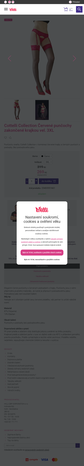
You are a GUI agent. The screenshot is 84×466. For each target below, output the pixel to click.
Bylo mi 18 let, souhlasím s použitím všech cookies (42, 252)
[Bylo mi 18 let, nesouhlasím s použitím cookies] (42, 260)
